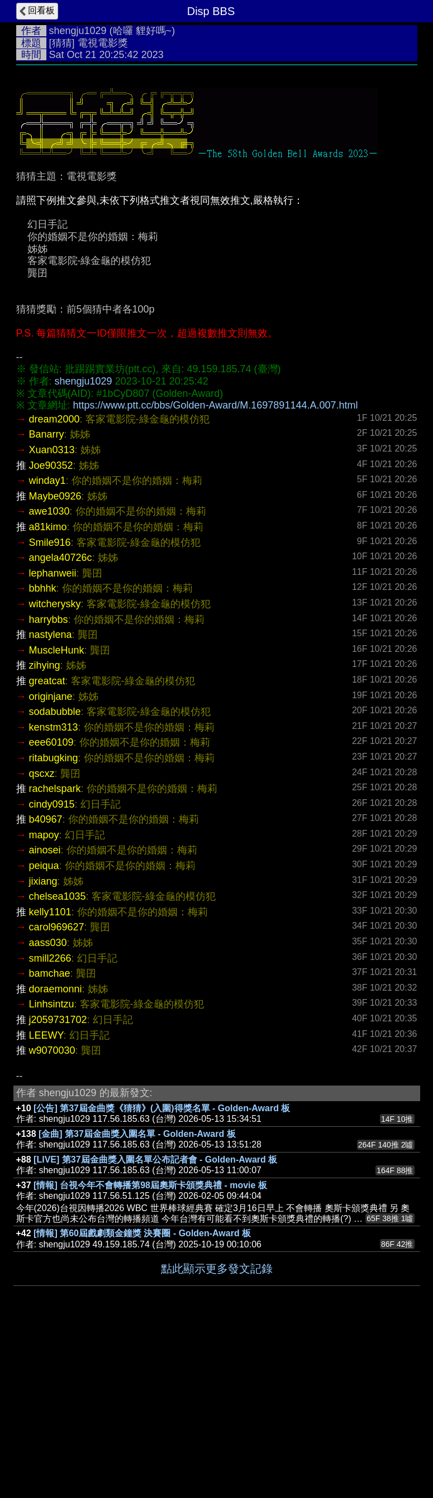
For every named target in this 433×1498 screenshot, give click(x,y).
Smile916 (50, 710)
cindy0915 (52, 971)
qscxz (42, 941)
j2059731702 (58, 1187)
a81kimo (48, 694)
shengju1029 (78, 30)
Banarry (46, 601)
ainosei (45, 1017)
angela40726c (60, 725)
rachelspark (55, 956)
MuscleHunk (56, 817)
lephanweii (53, 740)
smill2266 (50, 1125)
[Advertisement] (216, 154)
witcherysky (55, 771)
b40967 (46, 986)
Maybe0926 (55, 663)
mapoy (44, 1002)
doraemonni (55, 1156)
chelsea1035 (57, 1063)
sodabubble (55, 879)
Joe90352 (51, 632)
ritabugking (53, 925)
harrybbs (48, 787)
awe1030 (49, 678)
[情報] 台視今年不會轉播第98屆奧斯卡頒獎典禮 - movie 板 (150, 1352)
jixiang (43, 1048)
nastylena (50, 802)
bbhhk (42, 755)
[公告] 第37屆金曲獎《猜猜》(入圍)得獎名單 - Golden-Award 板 (162, 1275)
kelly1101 (50, 1079)
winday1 (47, 648)
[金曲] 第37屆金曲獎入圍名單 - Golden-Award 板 (137, 1301)
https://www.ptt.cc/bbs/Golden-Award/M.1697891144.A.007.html (215, 572)
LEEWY (46, 1202)
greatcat (47, 848)
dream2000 (54, 586)
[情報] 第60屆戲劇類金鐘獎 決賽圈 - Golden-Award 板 (142, 1400)
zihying (44, 832)
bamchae (49, 1140)
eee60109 (51, 909)
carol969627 (56, 1094)
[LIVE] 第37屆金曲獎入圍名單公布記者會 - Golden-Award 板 (155, 1327)
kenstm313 (53, 894)
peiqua (44, 1033)
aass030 (48, 1110)
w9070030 (52, 1217)
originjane (51, 864)
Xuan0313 (52, 617)
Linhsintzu (51, 1171)
